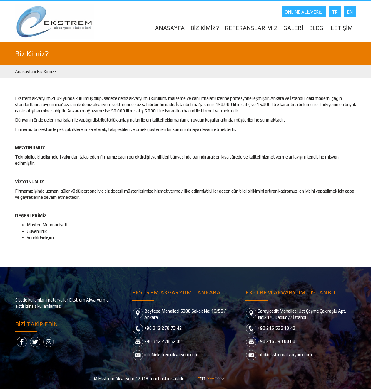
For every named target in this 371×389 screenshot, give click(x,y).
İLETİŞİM (341, 27)
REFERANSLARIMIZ (251, 27)
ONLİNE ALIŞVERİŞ (304, 11)
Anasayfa (24, 71)
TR (335, 11)
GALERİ (293, 27)
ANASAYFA (170, 27)
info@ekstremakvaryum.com (171, 354)
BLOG (316, 27)
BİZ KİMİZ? (204, 27)
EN (350, 11)
